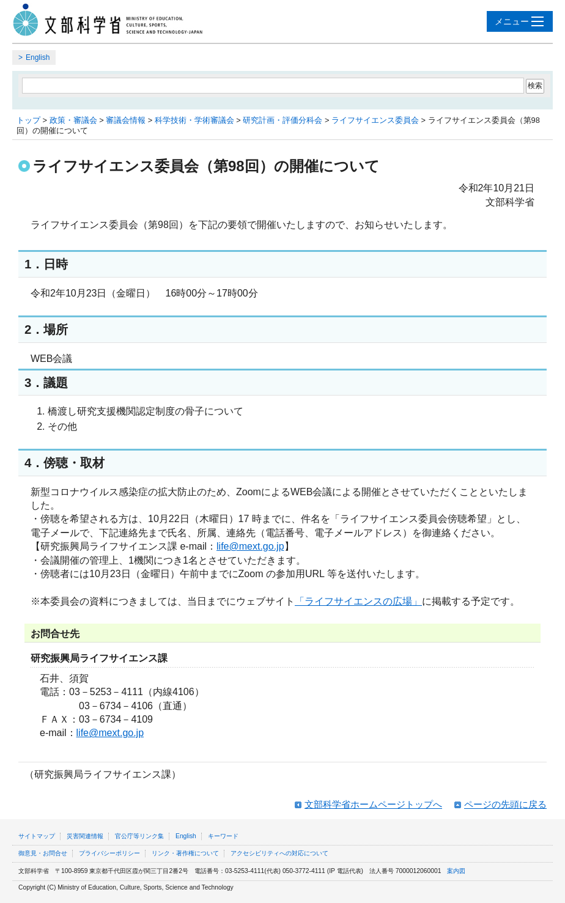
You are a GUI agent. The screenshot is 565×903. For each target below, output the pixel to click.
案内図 (456, 871)
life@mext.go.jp (250, 546)
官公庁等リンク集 (139, 836)
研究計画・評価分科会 (282, 120)
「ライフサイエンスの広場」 (358, 601)
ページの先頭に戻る (505, 804)
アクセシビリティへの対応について (279, 853)
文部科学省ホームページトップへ (373, 804)
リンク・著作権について (185, 853)
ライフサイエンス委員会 (375, 120)
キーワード (223, 836)
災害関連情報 (85, 836)
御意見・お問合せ (42, 853)
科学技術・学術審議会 (194, 120)
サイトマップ (36, 836)
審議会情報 (126, 120)
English (38, 57)
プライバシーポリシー (109, 853)
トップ (28, 120)
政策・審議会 (73, 120)
